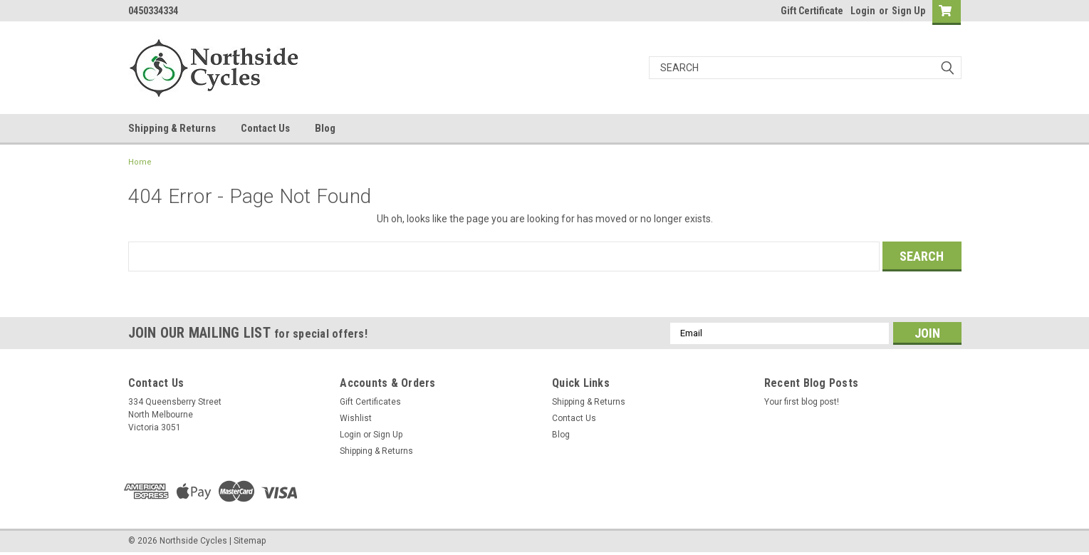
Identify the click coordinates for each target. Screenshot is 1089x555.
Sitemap (250, 541)
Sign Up (908, 10)
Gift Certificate (812, 10)
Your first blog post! (801, 402)
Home (140, 162)
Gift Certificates (370, 402)
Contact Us (265, 128)
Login (862, 10)
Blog (325, 128)
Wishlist (356, 418)
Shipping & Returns (172, 128)
